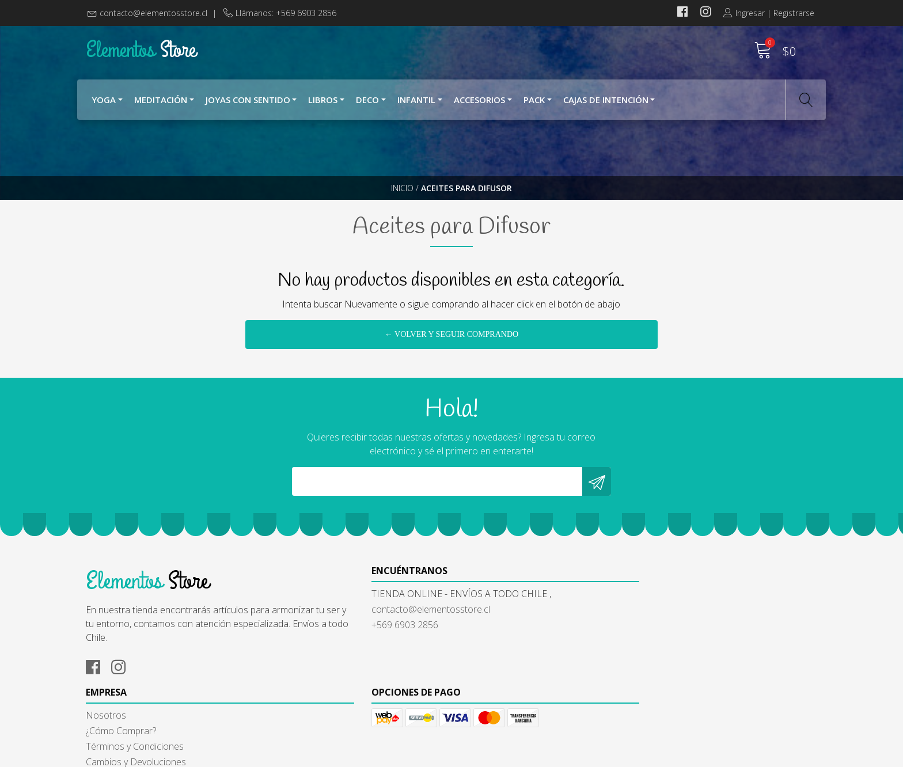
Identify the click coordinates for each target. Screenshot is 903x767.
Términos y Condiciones (509, 666)
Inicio (402, 198)
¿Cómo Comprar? (495, 651)
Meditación (160, 102)
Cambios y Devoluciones (510, 682)
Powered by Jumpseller (560, 755)
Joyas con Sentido (248, 102)
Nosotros (480, 635)
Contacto (479, 698)
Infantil (416, 102)
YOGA (104, 102)
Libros (322, 102)
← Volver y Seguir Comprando (451, 359)
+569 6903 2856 (306, 680)
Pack (534, 102)
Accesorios (479, 102)
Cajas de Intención (605, 102)
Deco (367, 102)
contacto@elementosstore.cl (153, 12)
